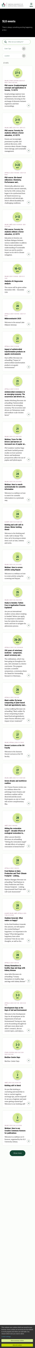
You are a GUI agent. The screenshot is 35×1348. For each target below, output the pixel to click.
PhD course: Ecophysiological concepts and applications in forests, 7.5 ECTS (16, 87)
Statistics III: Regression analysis (14, 282)
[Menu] (31, 5)
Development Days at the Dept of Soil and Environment (16, 1009)
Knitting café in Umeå (13, 1085)
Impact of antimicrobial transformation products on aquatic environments (15, 351)
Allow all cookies (17, 1345)
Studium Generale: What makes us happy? (14, 919)
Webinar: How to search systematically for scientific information (15, 486)
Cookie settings (6, 1336)
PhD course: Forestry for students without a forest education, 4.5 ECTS (14, 132)
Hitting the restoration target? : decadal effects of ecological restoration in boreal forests (15, 832)
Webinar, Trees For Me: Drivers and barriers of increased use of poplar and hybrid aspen (15, 443)
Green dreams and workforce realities (16, 782)
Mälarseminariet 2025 (13, 318)
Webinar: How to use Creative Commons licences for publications (15, 1130)
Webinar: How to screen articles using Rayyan (13, 568)
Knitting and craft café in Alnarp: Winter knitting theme (14, 527)
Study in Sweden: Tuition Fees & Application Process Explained (15, 605)
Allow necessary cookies (17, 1340)
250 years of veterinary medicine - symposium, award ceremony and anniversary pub (13, 654)
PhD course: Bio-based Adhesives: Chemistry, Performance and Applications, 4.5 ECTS (13, 181)
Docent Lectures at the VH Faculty (14, 746)
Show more (17, 1153)
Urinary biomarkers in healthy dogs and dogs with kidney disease (15, 967)
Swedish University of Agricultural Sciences (15, 5)
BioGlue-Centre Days (12, 1057)
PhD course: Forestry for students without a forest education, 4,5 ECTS (14, 231)
